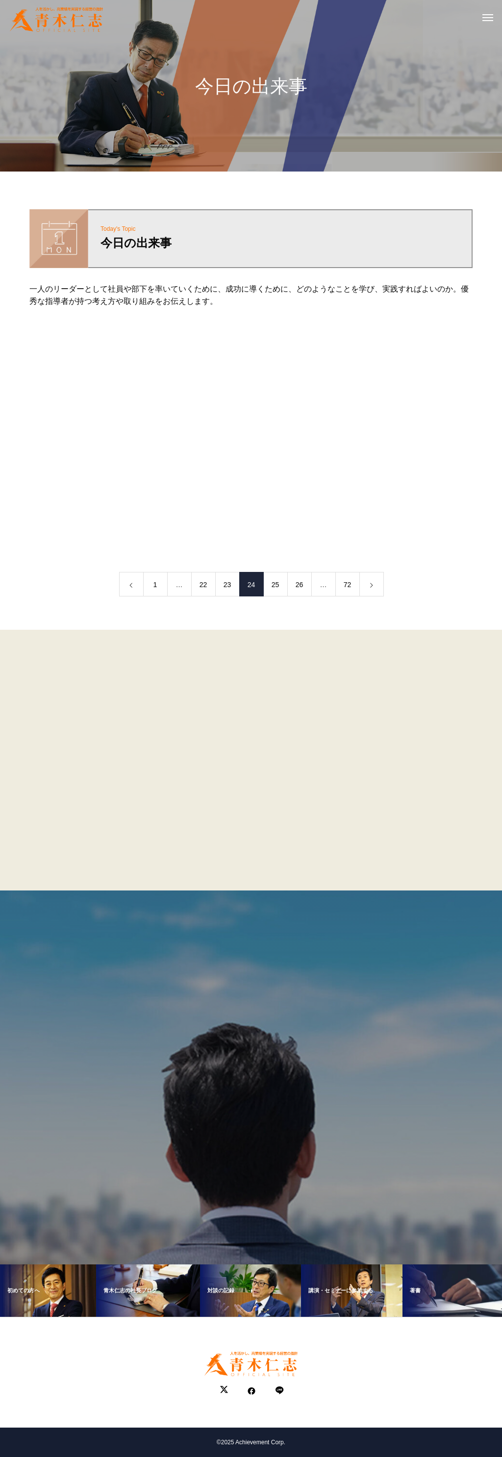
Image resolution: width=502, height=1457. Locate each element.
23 (227, 587)
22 (203, 587)
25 (275, 587)
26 (299, 587)
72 (347, 587)
